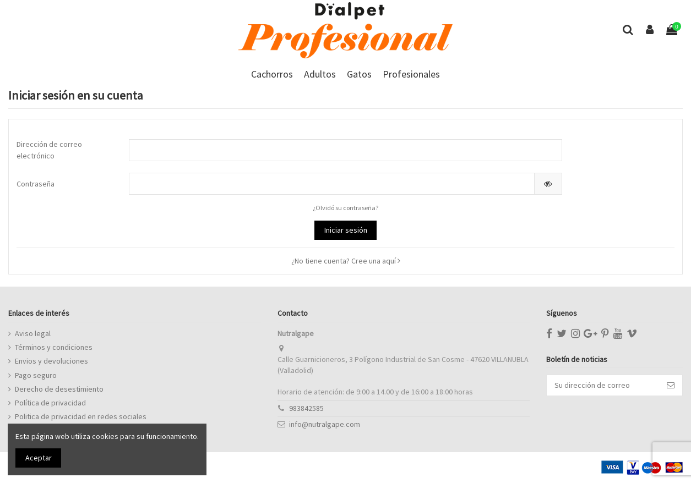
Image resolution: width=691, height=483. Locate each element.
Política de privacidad (50, 403)
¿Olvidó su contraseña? (346, 208)
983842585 (306, 408)
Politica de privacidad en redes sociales (80, 416)
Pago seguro (36, 375)
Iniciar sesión (345, 230)
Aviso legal (33, 333)
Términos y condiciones (54, 347)
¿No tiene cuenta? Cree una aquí (345, 261)
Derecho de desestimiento (59, 389)
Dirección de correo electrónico (49, 150)
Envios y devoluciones (51, 361)
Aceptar (38, 458)
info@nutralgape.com (324, 424)
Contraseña (36, 184)
